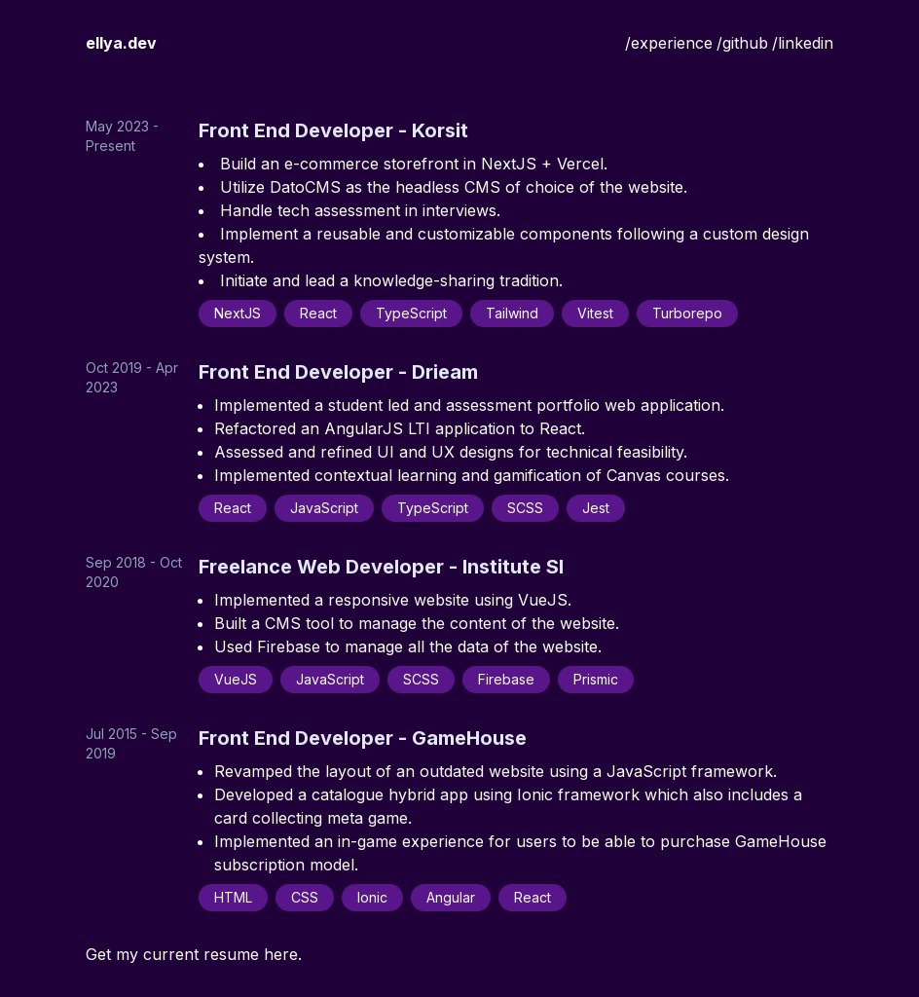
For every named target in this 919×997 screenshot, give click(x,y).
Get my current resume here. (194, 954)
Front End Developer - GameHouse (363, 738)
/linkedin (802, 43)
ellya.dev (121, 43)
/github (742, 43)
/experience (669, 43)
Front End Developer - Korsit (333, 130)
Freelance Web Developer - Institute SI (381, 566)
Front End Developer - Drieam (338, 372)
